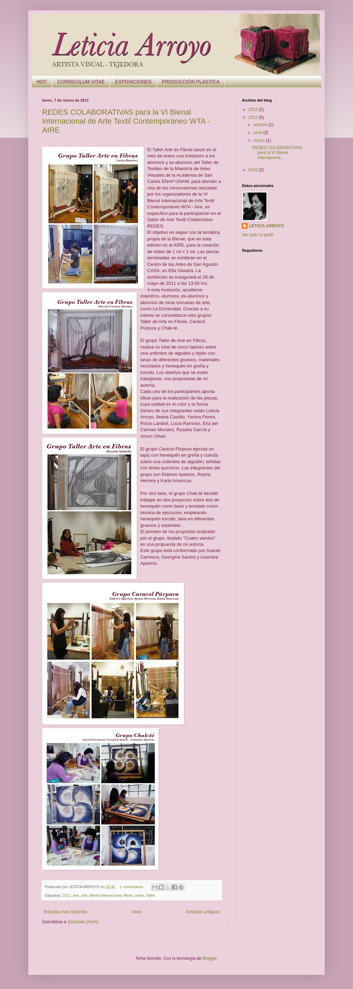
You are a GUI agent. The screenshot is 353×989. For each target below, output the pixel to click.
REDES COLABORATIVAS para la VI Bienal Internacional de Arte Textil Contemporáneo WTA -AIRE (126, 121)
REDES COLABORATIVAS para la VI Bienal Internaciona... (277, 152)
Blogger (209, 958)
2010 (254, 169)
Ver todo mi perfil (257, 234)
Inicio (137, 911)
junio (258, 132)
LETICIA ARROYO (266, 225)
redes (139, 895)
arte (84, 895)
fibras (128, 895)
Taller (150, 895)
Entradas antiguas (203, 911)
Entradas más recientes (65, 911)
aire (76, 895)
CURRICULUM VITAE (80, 81)
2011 (66, 895)
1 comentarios (131, 887)
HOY (42, 81)
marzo (259, 140)
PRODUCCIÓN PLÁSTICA (191, 81)
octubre (260, 124)
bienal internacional (106, 895)
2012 (254, 109)
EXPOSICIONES (133, 81)
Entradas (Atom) (83, 921)
